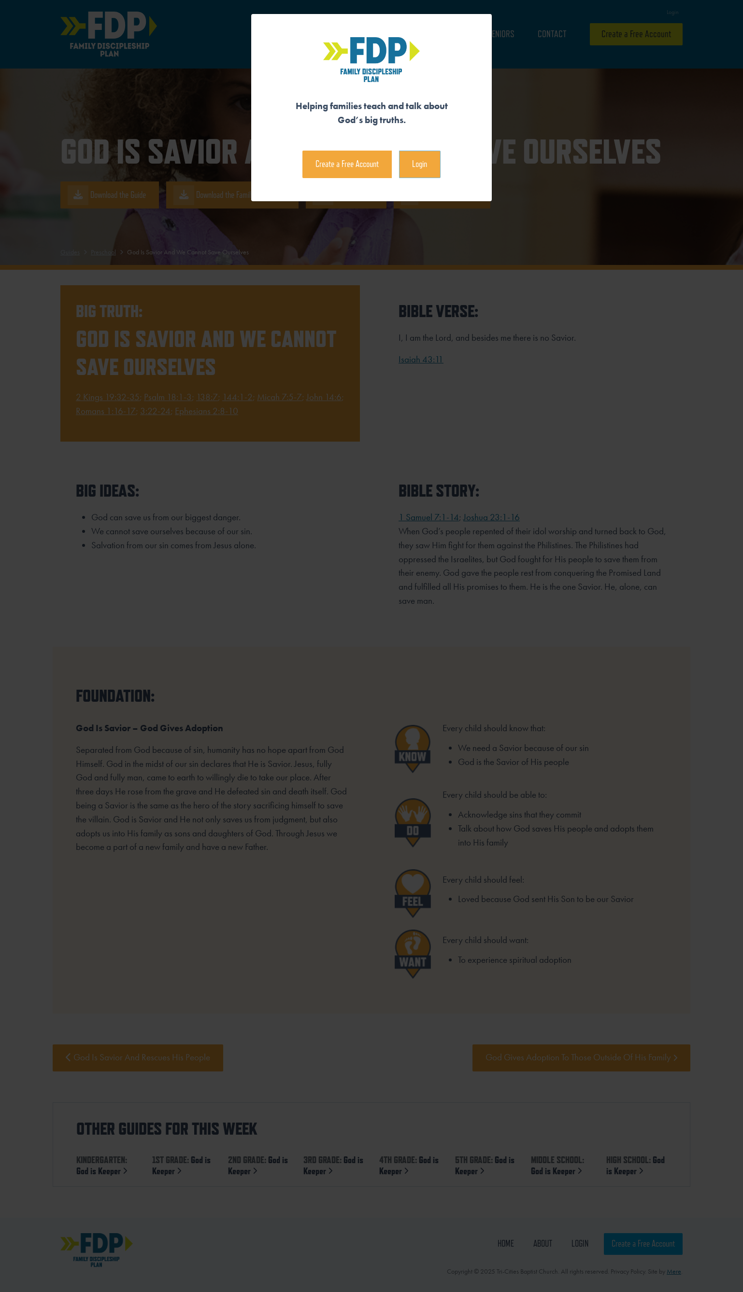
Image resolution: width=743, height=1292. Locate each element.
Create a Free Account (347, 164)
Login (419, 164)
